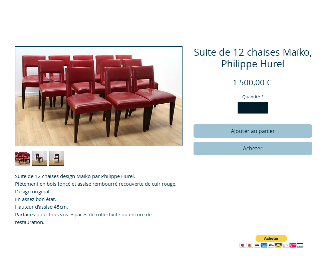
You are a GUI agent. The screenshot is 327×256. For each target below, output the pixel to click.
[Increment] (263, 108)
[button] (271, 241)
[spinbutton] (252, 108)
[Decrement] (243, 108)
